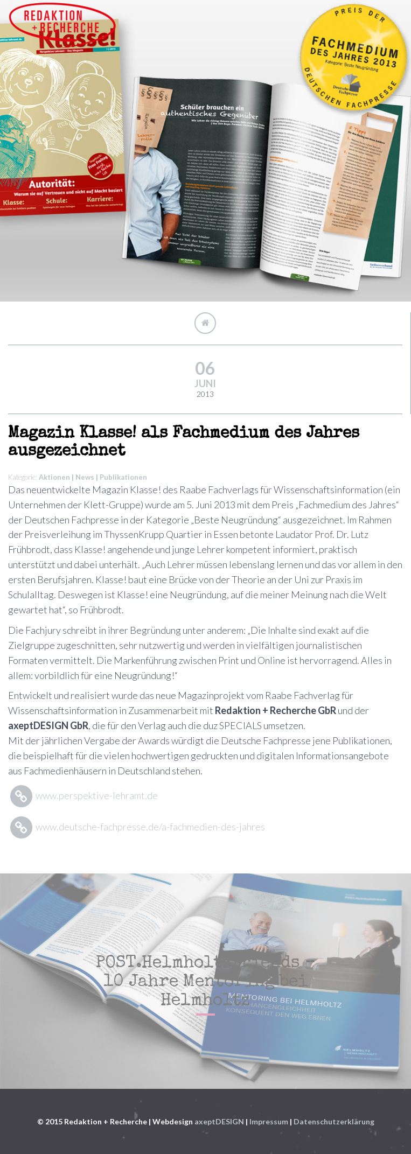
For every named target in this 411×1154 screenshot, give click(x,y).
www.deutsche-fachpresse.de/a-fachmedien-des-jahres (136, 827)
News (84, 477)
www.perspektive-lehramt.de (83, 795)
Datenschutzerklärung (334, 1121)
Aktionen (54, 477)
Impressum (268, 1121)
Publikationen (123, 477)
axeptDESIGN (219, 1121)
